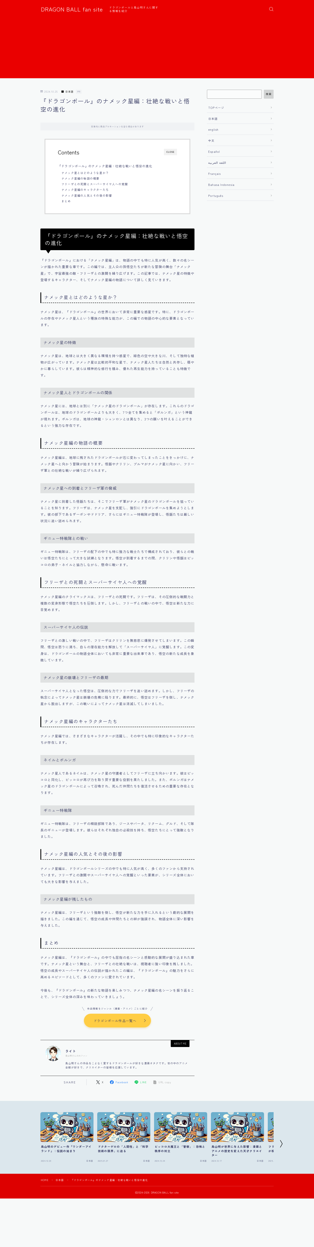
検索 (269, 94)
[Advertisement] (157, 49)
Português (215, 196)
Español (214, 151)
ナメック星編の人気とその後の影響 (86, 195)
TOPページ (216, 108)
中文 (211, 140)
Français (214, 173)
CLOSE (170, 152)
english (213, 129)
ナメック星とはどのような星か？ (85, 173)
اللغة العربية (217, 162)
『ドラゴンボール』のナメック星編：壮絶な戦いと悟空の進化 (105, 166)
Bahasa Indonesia (221, 185)
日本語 (67, 91)
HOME (45, 1180)
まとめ (66, 201)
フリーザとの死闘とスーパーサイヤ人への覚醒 (94, 184)
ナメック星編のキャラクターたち (85, 190)
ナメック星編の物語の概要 (80, 178)
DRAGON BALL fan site (72, 9)
